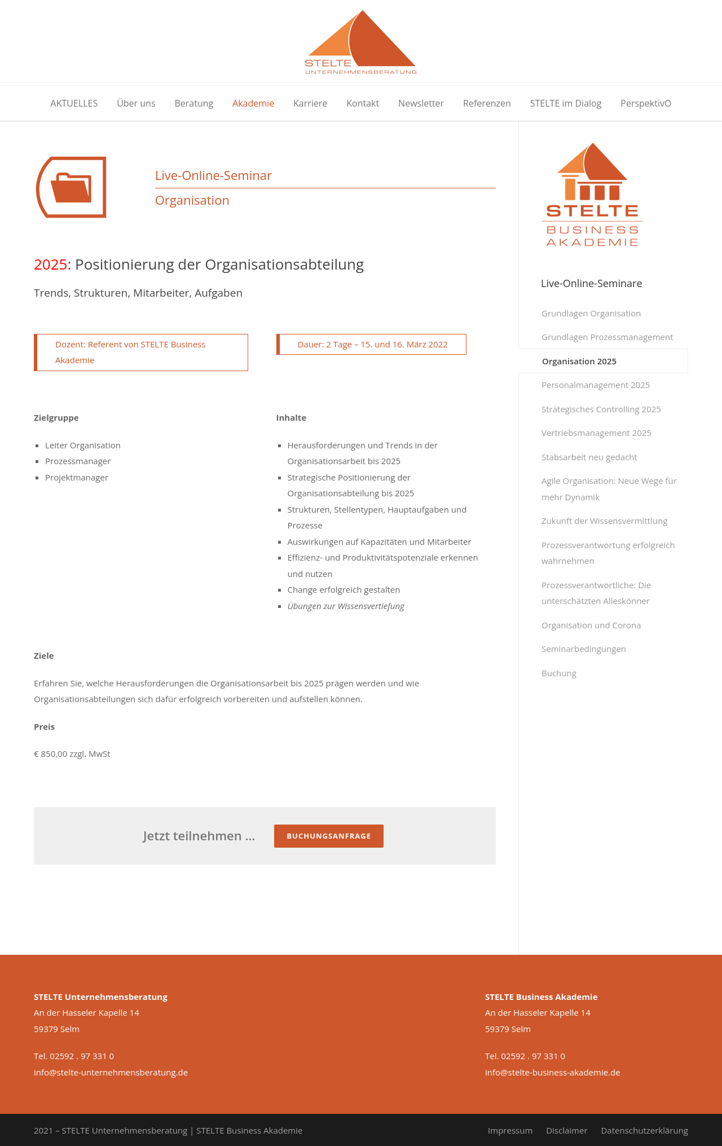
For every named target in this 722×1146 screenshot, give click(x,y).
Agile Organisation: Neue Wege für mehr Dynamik (609, 489)
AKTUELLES (74, 103)
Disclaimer (566, 1130)
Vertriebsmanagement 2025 (596, 432)
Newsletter (421, 103)
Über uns (136, 103)
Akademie (253, 103)
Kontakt (362, 103)
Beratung (193, 103)
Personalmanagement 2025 (596, 384)
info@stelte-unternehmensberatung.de (111, 1072)
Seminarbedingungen (584, 648)
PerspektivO (645, 103)
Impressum (510, 1130)
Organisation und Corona (591, 625)
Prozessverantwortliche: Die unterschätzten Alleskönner (596, 593)
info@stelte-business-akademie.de (552, 1072)
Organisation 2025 (579, 361)
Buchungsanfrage (329, 836)
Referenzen (487, 103)
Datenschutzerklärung (644, 1130)
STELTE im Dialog (566, 103)
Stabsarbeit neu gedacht (589, 456)
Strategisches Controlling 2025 (601, 409)
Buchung (559, 672)
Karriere (310, 103)
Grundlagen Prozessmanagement (607, 336)
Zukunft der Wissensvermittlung (604, 520)
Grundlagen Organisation (591, 313)
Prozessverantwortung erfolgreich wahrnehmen (608, 553)
